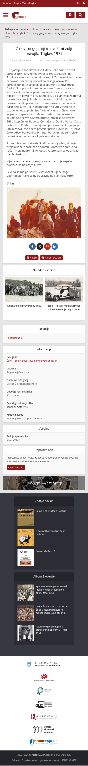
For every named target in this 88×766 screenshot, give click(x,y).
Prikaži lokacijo (15, 338)
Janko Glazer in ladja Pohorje (51, 512)
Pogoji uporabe (29, 760)
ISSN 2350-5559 (68, 760)
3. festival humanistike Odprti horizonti (51, 534)
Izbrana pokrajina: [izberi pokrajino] (19, 3)
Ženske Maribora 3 (45, 552)
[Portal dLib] (44, 705)
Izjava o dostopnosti (49, 760)
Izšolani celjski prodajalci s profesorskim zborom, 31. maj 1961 (51, 631)
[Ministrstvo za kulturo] (44, 665)
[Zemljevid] (70, 15)
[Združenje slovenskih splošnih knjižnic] (44, 717)
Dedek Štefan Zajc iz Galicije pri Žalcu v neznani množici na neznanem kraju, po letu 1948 (52, 611)
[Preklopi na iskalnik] (80, 15)
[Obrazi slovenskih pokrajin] (44, 730)
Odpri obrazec (15, 468)
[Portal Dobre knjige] (44, 742)
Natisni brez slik (51, 258)
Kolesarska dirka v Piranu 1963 (24, 306)
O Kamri (16, 760)
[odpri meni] (5, 15)
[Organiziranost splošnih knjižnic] (44, 678)
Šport (9, 361)
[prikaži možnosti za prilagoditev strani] (77, 3)
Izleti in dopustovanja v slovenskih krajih (35, 361)
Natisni (32, 258)
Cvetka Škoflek (69, 60)
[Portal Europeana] (44, 691)
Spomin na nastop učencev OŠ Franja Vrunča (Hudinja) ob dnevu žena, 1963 (51, 591)
